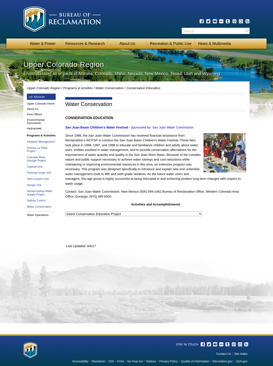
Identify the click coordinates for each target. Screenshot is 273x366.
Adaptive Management (41, 141)
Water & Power (42, 43)
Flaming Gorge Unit (39, 172)
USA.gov (241, 361)
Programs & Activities (41, 135)
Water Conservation (109, 88)
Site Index (240, 354)
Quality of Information (195, 361)
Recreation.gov (222, 361)
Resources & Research (85, 43)
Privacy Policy (168, 361)
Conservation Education (143, 88)
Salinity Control (36, 200)
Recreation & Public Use (170, 43)
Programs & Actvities (78, 88)
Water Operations (37, 215)
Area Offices (34, 114)
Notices (151, 361)
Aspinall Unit (34, 166)
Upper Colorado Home (41, 103)
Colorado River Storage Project (36, 159)
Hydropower (34, 128)
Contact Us (223, 354)
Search (246, 31)
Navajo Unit (34, 185)
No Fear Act (135, 361)
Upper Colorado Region (44, 88)
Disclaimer (99, 361)
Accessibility (80, 361)
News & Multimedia (214, 43)
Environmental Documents (36, 121)
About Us (127, 43)
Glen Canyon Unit (38, 178)
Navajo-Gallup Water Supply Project (39, 192)
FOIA (120, 361)
